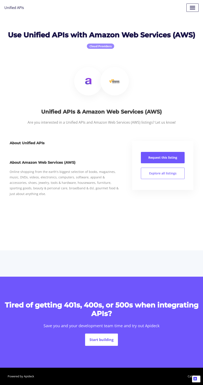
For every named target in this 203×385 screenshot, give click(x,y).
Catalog (193, 376)
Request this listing (162, 157)
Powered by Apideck (21, 376)
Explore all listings (163, 173)
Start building (101, 339)
